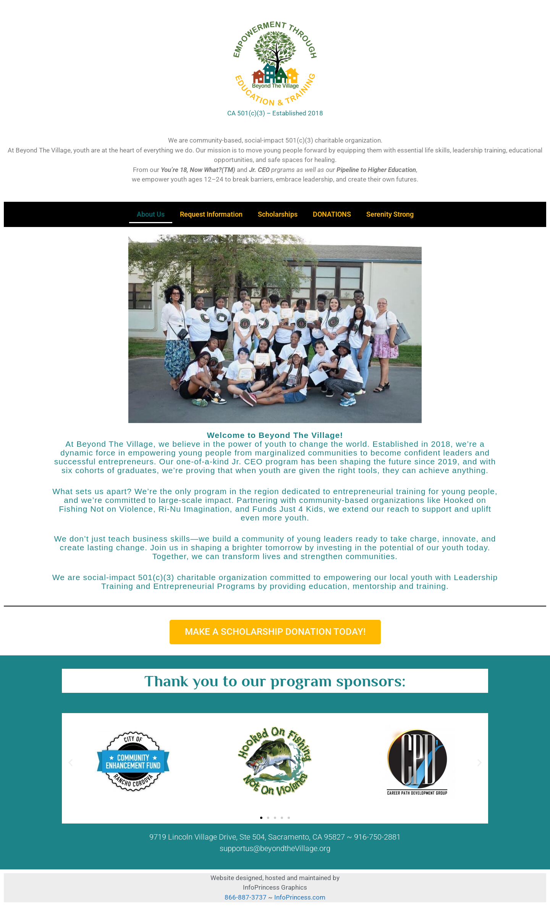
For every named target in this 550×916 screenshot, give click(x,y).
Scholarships (278, 214)
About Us (151, 214)
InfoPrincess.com (299, 897)
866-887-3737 (246, 897)
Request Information (211, 214)
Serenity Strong (390, 214)
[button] (70, 762)
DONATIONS (332, 214)
